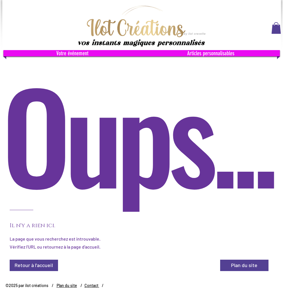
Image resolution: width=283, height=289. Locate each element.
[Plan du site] (244, 265)
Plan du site (67, 285)
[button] (276, 28)
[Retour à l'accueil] (34, 265)
